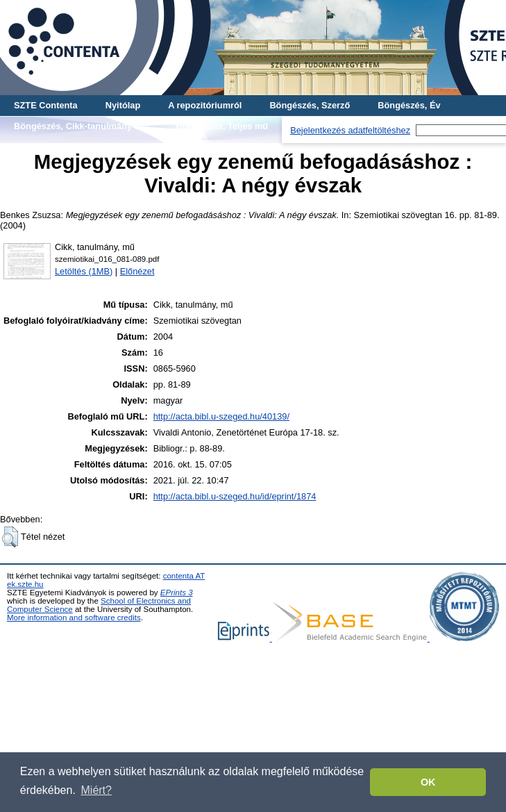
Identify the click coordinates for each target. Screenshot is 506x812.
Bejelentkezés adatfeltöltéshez (350, 130)
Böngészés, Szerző (309, 105)
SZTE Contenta (46, 105)
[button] (10, 537)
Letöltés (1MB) (83, 271)
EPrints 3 (176, 592)
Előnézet (137, 271)
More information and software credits (74, 617)
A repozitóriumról (205, 105)
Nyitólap (123, 105)
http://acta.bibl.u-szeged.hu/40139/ (221, 416)
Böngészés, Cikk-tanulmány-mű (81, 126)
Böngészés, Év (409, 105)
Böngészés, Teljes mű (222, 126)
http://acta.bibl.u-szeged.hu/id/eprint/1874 (235, 496)
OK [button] (428, 782)
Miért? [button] (96, 790)
